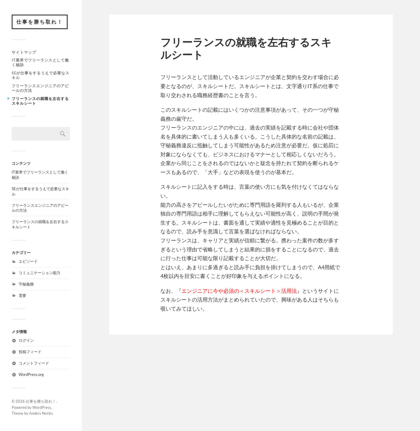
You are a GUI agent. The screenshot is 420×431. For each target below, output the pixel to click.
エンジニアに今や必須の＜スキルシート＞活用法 (239, 291)
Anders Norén (40, 413)
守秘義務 (26, 284)
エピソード (28, 261)
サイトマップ (24, 52)
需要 (22, 295)
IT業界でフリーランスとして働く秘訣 (40, 62)
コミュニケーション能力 (39, 272)
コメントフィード (34, 363)
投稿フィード (30, 351)
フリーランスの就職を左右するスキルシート (40, 101)
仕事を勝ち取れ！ (39, 22)
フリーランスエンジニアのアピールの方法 (40, 88)
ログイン (26, 340)
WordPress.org (31, 374)
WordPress (41, 407)
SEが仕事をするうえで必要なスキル (40, 75)
